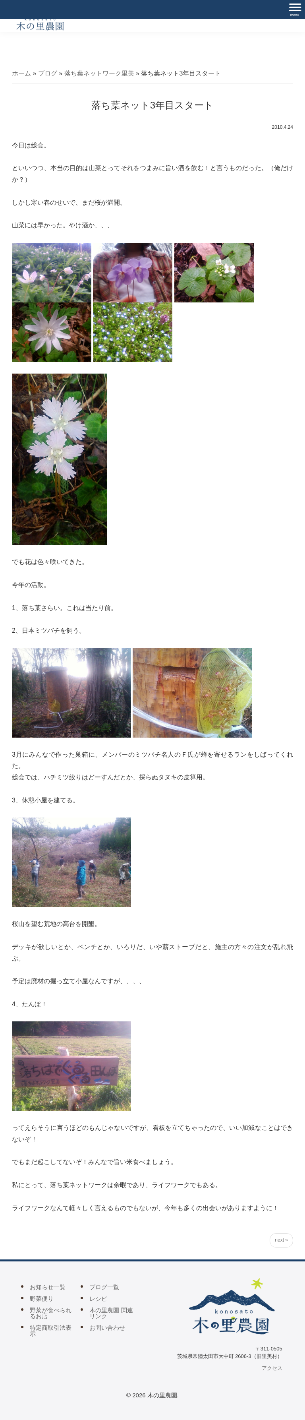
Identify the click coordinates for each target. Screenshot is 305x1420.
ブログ (47, 73)
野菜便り (42, 1298)
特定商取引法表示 (50, 1330)
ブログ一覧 (104, 1287)
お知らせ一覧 (48, 1287)
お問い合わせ (107, 1327)
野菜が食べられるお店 (50, 1313)
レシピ (98, 1298)
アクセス (272, 1368)
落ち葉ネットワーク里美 (99, 73)
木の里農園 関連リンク (111, 1313)
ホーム (21, 73)
